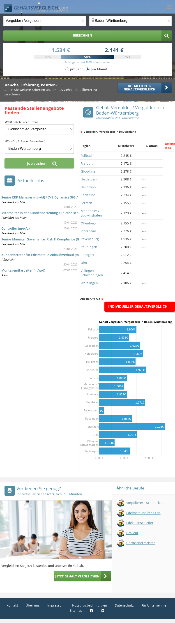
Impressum (55, 605)
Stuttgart (87, 255)
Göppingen (89, 171)
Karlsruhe (88, 195)
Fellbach (87, 155)
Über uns (33, 605)
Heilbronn (88, 187)
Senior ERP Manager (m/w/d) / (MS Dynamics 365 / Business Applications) (57, 197)
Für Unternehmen (154, 605)
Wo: (25, 141)
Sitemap (76, 610)
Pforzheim (88, 231)
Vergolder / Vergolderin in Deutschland (110, 132)
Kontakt (12, 605)
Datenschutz (124, 605)
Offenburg (88, 223)
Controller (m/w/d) (15, 228)
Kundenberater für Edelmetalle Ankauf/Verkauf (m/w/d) (43, 255)
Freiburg (87, 163)
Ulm (84, 263)
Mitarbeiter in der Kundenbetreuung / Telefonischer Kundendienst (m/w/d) (59, 213)
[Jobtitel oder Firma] (39, 129)
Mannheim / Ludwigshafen (91, 213)
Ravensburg (90, 239)
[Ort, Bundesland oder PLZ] (130, 21)
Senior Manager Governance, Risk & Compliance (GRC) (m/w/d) (49, 239)
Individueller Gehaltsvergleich (137, 306)
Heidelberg (89, 179)
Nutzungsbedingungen (89, 605)
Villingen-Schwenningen (92, 272)
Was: (21, 122)
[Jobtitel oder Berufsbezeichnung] (44, 21)
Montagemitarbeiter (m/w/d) (23, 270)
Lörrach (86, 203)
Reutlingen (89, 247)
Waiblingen (89, 283)
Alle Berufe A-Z (90, 299)
